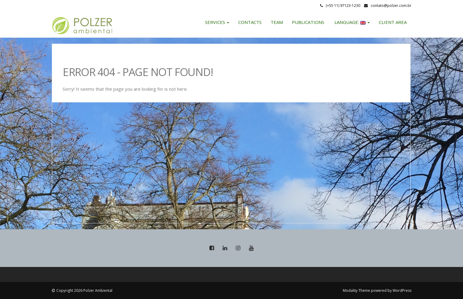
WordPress (402, 290)
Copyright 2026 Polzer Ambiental (84, 290)
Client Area (393, 22)
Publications (308, 22)
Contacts (250, 22)
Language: (351, 22)
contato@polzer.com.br (391, 5)
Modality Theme (356, 290)
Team (277, 22)
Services (217, 22)
